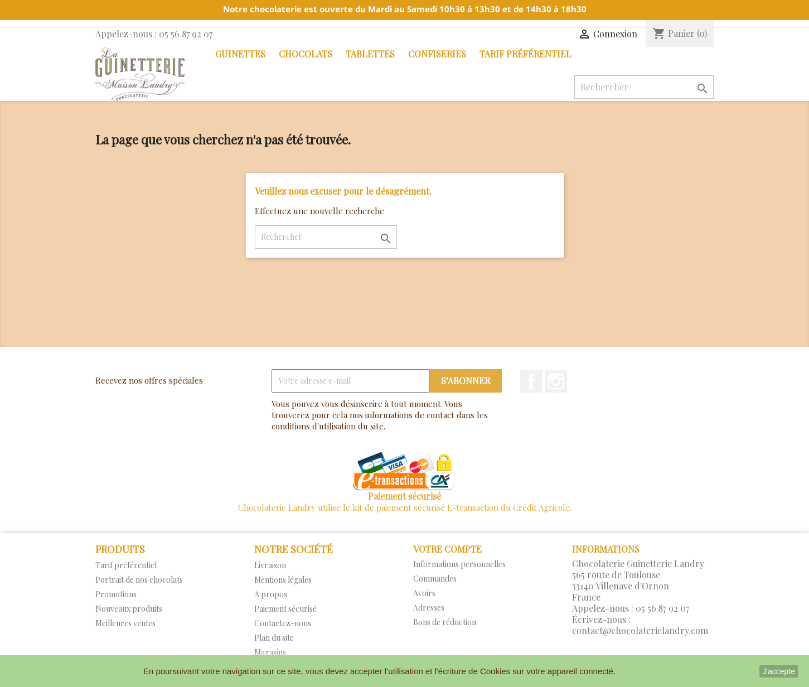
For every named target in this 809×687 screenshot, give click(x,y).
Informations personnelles (459, 564)
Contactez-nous (282, 623)
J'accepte (778, 671)
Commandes (435, 578)
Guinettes (240, 54)
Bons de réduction (444, 622)
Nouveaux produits (128, 608)
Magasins (270, 652)
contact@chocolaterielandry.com (640, 630)
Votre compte (447, 549)
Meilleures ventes (125, 623)
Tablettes (370, 54)
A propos (270, 594)
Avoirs (424, 593)
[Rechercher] (644, 87)
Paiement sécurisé (285, 608)
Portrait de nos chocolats (139, 579)
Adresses (428, 607)
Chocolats (305, 54)
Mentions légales (283, 579)
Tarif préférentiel (525, 54)
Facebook (531, 381)
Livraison (270, 565)
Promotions (116, 594)
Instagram (556, 381)
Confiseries (437, 54)
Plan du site (274, 637)
